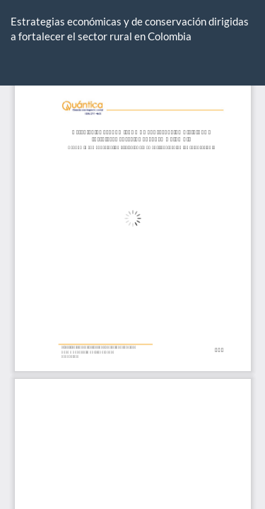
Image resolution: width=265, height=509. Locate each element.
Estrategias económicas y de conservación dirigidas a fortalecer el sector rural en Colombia (130, 28)
